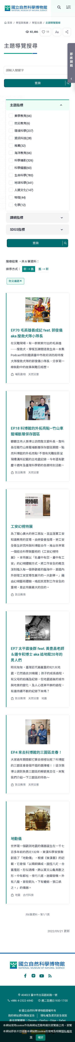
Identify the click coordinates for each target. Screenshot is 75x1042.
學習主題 (37, 22)
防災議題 (15, 281)
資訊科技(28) (23, 138)
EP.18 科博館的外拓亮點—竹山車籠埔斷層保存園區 (37, 431)
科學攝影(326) (23, 160)
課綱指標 (16, 218)
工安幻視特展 (22, 526)
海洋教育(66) (23, 153)
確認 (40, 1037)
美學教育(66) (23, 116)
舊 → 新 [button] (43, 269)
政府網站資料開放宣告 (21, 1015)
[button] (44, 32)
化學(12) (20, 205)
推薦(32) (20, 145)
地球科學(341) (23, 182)
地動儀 (16, 839)
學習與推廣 (22, 22)
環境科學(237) (23, 130)
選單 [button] (68, 7)
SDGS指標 (17, 230)
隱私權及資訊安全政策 (54, 1015)
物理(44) (20, 197)
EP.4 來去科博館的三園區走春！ (36, 752)
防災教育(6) (22, 123)
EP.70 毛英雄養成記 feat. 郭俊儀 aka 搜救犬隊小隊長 (37, 333)
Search (59, 7)
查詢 (38, 83)
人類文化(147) (23, 190)
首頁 (9, 22)
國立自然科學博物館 (26, 8)
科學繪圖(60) (23, 168)
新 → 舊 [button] (29, 269)
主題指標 (16, 105)
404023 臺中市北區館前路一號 (37, 995)
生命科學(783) (23, 175)
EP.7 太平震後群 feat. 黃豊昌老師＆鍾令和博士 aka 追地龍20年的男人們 (37, 654)
